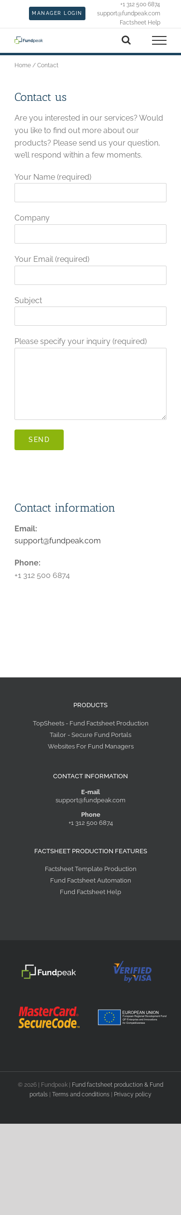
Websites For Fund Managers (91, 746)
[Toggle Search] (126, 40)
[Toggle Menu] (159, 40)
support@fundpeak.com (57, 540)
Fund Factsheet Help (90, 892)
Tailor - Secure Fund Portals (90, 734)
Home (22, 65)
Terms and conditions (81, 1094)
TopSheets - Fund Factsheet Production (91, 723)
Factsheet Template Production (91, 868)
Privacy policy (133, 1094)
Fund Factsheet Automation (90, 880)
